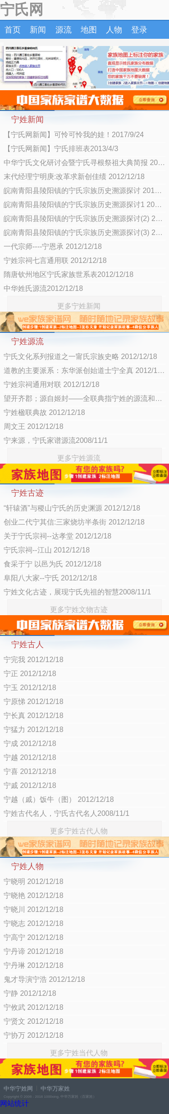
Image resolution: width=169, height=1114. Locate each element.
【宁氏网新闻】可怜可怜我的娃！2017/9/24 (74, 134)
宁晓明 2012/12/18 (34, 881)
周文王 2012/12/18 (34, 426)
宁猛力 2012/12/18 (34, 729)
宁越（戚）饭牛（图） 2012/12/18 (59, 799)
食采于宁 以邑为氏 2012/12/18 (52, 564)
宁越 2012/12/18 (30, 757)
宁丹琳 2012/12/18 (34, 965)
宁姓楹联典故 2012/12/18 (44, 412)
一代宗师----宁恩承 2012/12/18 (53, 246)
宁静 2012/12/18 (30, 993)
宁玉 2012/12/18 (30, 687)
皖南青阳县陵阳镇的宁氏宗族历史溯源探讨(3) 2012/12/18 (84, 232)
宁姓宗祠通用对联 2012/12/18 (52, 384)
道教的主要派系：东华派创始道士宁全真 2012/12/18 (84, 370)
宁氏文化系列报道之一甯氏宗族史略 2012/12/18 (80, 356)
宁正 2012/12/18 (30, 673)
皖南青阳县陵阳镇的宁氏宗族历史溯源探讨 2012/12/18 (84, 190)
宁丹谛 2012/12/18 (34, 951)
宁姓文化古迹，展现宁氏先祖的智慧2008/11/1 (77, 592)
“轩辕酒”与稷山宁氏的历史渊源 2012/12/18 (72, 508)
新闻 (38, 29)
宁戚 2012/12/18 (30, 785)
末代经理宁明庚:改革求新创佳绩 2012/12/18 (74, 176)
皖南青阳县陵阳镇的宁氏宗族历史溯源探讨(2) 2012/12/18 (84, 218)
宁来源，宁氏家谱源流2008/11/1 (56, 440)
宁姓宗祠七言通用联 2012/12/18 (55, 260)
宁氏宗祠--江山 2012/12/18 (47, 550)
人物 (114, 29)
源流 (63, 29)
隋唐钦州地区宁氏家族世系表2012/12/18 (68, 274)
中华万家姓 (55, 1088)
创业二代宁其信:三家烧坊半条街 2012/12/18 (74, 522)
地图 (89, 29)
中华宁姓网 (18, 1088)
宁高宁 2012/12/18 (34, 937)
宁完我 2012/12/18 (34, 659)
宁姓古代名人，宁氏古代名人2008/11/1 (66, 813)
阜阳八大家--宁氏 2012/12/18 (50, 578)
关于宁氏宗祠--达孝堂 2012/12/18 (57, 536)
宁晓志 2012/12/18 (34, 923)
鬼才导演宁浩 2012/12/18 (44, 979)
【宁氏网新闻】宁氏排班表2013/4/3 (61, 148)
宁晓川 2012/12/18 (34, 909)
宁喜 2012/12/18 (30, 771)
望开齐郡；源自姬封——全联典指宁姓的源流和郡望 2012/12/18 (84, 398)
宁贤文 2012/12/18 (34, 1021)
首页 (13, 29)
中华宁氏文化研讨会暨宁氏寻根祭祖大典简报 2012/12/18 (84, 162)
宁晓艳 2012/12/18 (34, 895)
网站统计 (14, 1103)
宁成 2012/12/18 (30, 743)
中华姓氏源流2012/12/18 (43, 288)
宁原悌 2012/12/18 (34, 701)
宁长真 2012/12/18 (34, 715)
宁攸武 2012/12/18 (34, 1007)
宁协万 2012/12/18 (34, 1035)
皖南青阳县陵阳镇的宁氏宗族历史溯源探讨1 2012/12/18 (84, 204)
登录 (139, 29)
